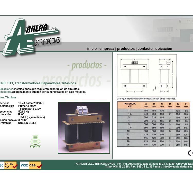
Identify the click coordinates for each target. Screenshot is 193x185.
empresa (106, 49)
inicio (92, 49)
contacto (145, 49)
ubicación (163, 49)
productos (126, 49)
